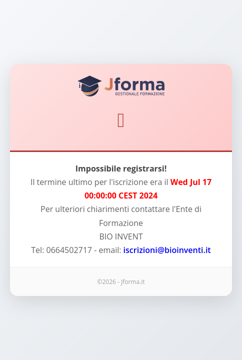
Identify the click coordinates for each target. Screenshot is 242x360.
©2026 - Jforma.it (120, 282)
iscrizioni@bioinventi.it (167, 250)
